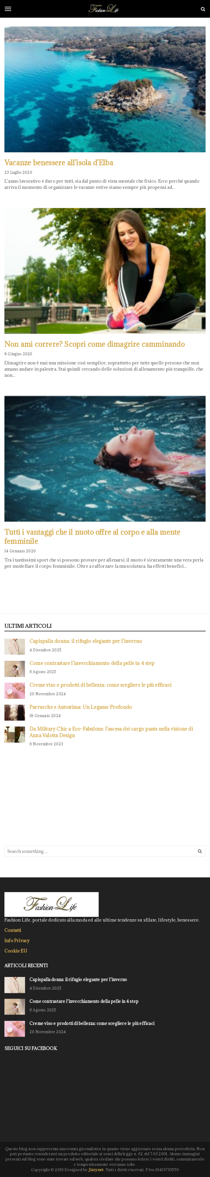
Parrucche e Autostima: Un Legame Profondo (80, 707)
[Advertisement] (48, 795)
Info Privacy (16, 940)
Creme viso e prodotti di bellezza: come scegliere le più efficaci (100, 685)
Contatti (13, 930)
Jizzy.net (96, 1169)
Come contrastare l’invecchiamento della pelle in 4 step (91, 663)
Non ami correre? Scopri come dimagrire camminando (94, 344)
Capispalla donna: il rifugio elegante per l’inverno (85, 641)
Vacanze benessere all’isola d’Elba (58, 162)
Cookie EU (15, 951)
